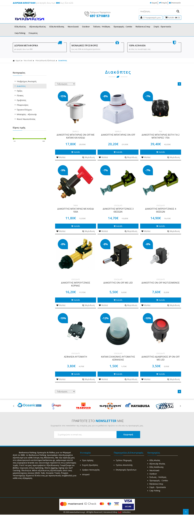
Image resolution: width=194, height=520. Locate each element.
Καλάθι (75, 152)
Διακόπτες (62, 60)
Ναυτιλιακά (73, 26)
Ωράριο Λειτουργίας (90, 469)
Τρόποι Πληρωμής (123, 460)
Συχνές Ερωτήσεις (89, 465)
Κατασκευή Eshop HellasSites (117, 512)
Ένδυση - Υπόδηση (101, 26)
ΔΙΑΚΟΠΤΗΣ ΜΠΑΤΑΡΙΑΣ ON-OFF (118, 134)
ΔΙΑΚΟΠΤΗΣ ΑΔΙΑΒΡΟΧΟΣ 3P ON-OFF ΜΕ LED (160, 358)
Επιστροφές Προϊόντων (125, 469)
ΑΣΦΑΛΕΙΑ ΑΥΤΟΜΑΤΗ (75, 356)
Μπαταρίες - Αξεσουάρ (25, 114)
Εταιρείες (33, 33)
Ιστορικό (85, 474)
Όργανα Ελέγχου (23, 109)
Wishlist (60, 157)
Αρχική (153, 3)
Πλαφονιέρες (21, 105)
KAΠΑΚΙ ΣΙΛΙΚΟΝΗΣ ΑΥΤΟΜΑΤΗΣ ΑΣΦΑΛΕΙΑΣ (118, 358)
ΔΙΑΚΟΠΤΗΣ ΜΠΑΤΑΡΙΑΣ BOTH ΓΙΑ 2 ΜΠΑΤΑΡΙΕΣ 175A (160, 136)
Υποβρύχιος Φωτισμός (25, 81)
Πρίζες (18, 91)
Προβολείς (20, 100)
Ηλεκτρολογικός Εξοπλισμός (45, 60)
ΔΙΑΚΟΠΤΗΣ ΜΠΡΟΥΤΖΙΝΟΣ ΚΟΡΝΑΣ (75, 284)
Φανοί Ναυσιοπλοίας (24, 119)
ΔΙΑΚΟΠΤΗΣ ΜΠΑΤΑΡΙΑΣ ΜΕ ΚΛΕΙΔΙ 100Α (75, 210)
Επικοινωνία (175, 3)
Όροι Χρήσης (86, 460)
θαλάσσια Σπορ (143, 26)
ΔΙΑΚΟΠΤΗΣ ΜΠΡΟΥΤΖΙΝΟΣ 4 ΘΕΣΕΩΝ (160, 210)
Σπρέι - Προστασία (162, 26)
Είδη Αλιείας (20, 26)
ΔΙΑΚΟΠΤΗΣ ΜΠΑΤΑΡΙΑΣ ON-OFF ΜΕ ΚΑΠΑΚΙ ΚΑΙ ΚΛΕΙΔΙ (75, 136)
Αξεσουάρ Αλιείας (37, 26)
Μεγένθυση (88, 157)
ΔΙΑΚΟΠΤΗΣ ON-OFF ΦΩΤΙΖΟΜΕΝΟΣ (160, 282)
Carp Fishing (20, 33)
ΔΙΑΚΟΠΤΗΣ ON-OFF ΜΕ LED (118, 282)
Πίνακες (18, 95)
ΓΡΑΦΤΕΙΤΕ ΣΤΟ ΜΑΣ (98, 421)
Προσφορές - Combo (123, 26)
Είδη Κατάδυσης (56, 26)
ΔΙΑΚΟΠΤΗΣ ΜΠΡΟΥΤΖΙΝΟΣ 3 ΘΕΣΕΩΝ (118, 210)
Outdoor (86, 26)
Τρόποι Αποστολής (123, 465)
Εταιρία (163, 3)
